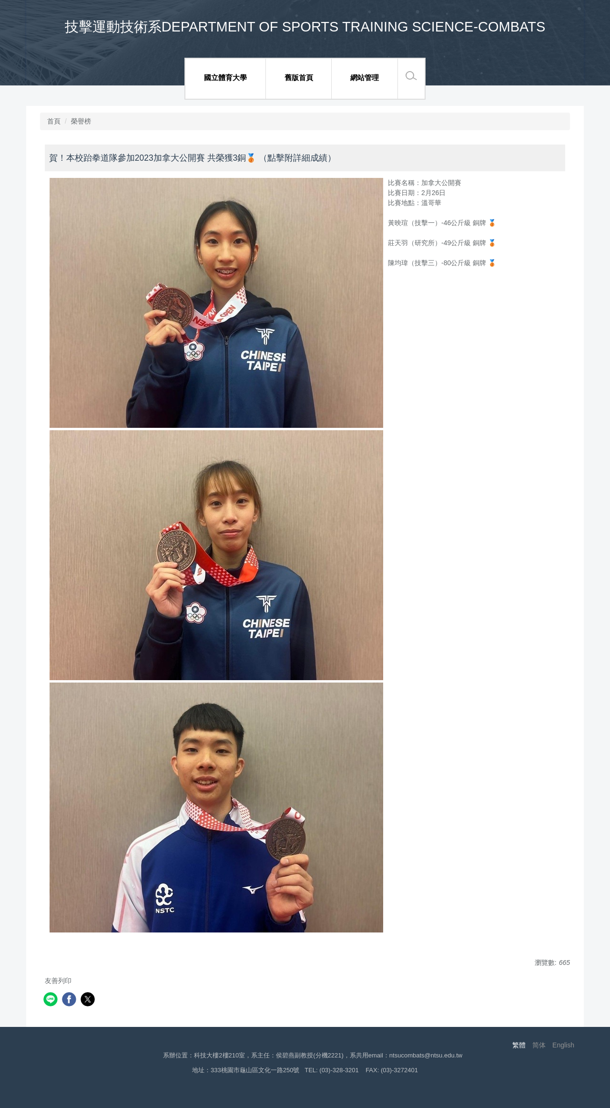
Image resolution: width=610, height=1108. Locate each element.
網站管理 (364, 77)
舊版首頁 (299, 77)
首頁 (54, 121)
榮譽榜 (81, 121)
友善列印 (58, 980)
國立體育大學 (225, 77)
